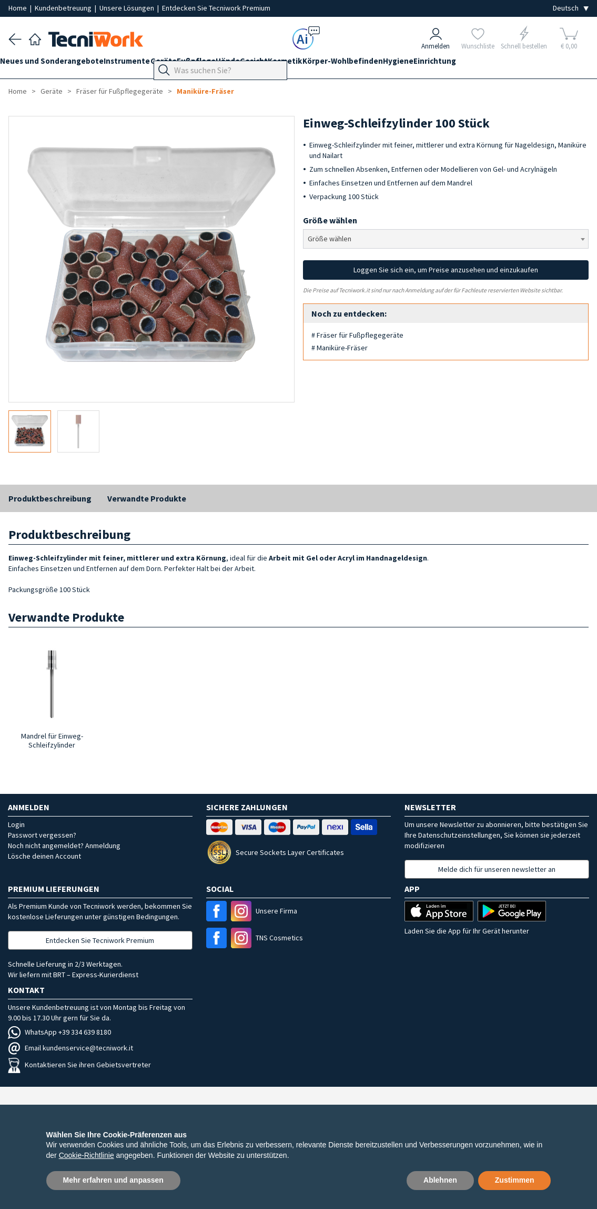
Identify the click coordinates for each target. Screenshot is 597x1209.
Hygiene (473, 64)
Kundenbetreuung (64, 8)
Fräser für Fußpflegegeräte (119, 91)
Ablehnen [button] (440, 1180)
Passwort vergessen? (42, 835)
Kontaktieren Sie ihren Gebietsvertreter (79, 1064)
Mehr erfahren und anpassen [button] (113, 1180)
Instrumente (143, 64)
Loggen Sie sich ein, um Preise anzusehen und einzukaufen (445, 269)
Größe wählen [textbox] (329, 238)
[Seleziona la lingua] (571, 8)
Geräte (188, 64)
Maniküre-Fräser (205, 91)
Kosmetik (343, 64)
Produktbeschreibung (50, 498)
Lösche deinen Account (44, 856)
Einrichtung (518, 64)
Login (16, 824)
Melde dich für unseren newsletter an (496, 869)
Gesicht (304, 64)
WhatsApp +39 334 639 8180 (59, 1032)
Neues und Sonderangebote (60, 64)
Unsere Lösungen (127, 8)
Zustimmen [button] (514, 1180)
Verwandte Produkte (146, 498)
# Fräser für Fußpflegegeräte (357, 335)
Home (18, 8)
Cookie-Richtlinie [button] (86, 1155)
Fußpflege (229, 64)
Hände (269, 64)
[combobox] (446, 239)
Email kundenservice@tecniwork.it (70, 1048)
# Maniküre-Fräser (339, 347)
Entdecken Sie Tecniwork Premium (216, 8)
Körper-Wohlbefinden (409, 64)
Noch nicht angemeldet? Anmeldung (64, 845)
